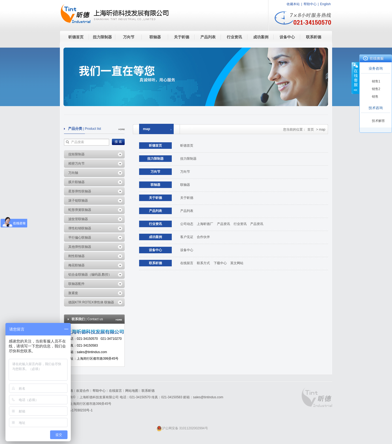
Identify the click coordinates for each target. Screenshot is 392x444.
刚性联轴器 (76, 256)
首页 (310, 129)
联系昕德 (313, 37)
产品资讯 (223, 224)
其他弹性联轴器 (79, 247)
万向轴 (73, 173)
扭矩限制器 (76, 154)
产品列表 (208, 37)
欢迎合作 (82, 391)
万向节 (128, 37)
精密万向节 (76, 163)
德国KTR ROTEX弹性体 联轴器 (91, 302)
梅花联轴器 (76, 265)
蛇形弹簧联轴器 (79, 210)
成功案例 (260, 37)
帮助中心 (310, 4)
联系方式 (203, 263)
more (121, 129)
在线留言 (186, 263)
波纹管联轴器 (78, 219)
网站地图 (131, 391)
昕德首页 (76, 37)
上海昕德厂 (205, 224)
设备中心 (287, 37)
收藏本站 (293, 4)
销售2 (376, 89)
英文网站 (236, 263)
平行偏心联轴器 (79, 237)
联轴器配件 (76, 284)
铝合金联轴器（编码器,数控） (90, 274)
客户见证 (186, 237)
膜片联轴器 (76, 182)
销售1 (376, 81)
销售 (375, 96)
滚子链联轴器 (78, 200)
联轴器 (155, 37)
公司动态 (186, 224)
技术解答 (378, 121)
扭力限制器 (102, 37)
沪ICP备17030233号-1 (76, 410)
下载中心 (220, 263)
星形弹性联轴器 (79, 191)
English (325, 4)
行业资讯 (234, 37)
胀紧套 (73, 293)
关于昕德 (181, 37)
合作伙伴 (203, 237)
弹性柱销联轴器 (79, 228)
